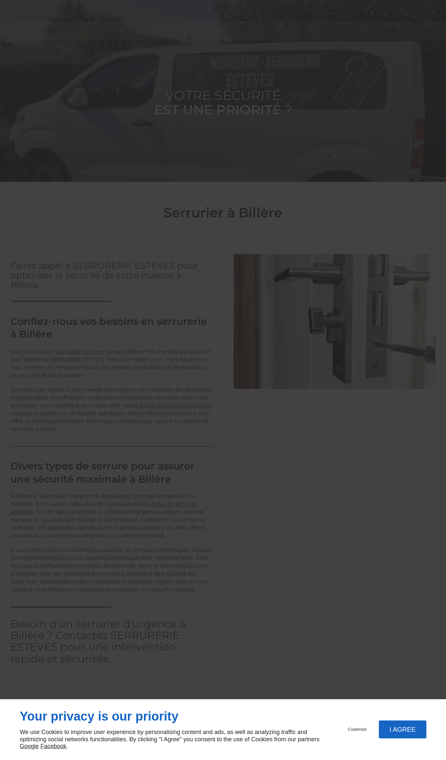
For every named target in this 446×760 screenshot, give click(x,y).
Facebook (53, 746)
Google (29, 746)
